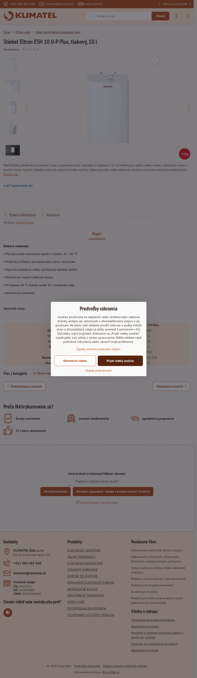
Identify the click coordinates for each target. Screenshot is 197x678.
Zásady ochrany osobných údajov (98, 349)
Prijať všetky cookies (120, 361)
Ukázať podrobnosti (98, 370)
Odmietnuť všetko (75, 361)
